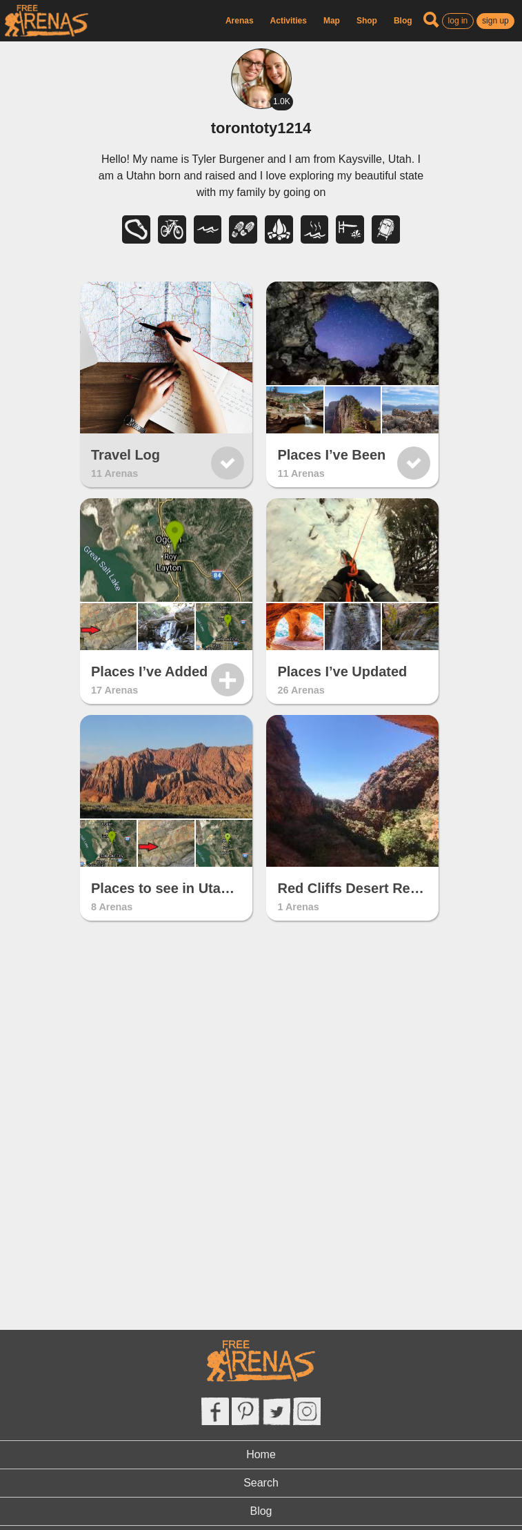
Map (331, 21)
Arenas (239, 21)
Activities (288, 21)
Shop (367, 21)
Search (261, 1483)
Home (261, 1454)
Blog (403, 21)
